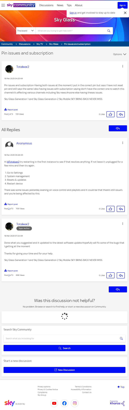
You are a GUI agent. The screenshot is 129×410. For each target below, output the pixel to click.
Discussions (46, 5)
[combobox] (70, 30)
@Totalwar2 (13, 161)
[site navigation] (3, 5)
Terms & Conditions (83, 387)
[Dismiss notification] (125, 13)
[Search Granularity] (25, 30)
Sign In (123, 5)
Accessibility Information (81, 389)
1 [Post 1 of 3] (8, 114)
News (60, 5)
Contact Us (86, 392)
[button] (123, 66)
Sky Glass (64, 20)
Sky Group (42, 395)
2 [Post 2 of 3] (8, 209)
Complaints (42, 392)
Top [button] (122, 387)
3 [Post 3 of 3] (8, 275)
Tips (69, 5)
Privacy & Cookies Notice (48, 389)
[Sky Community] (21, 5)
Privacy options (44, 387)
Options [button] (117, 54)
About (79, 5)
